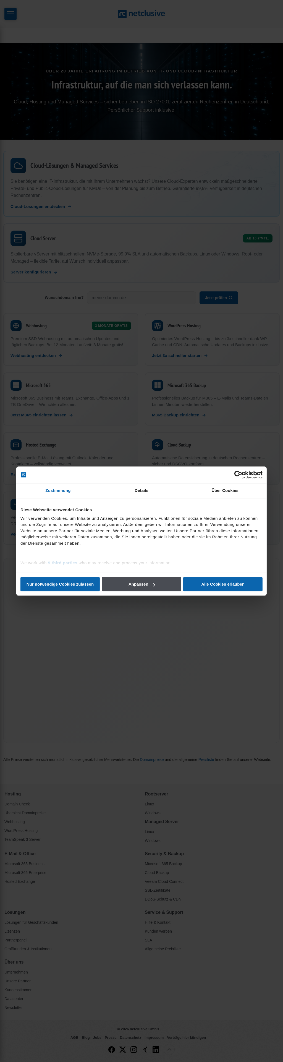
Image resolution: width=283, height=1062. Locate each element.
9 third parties (63, 562)
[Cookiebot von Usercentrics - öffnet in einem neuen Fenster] (237, 475)
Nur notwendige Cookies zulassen (60, 584)
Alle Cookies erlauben (222, 584)
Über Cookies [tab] (224, 490)
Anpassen (142, 584)
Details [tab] (141, 490)
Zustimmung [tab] (58, 490)
